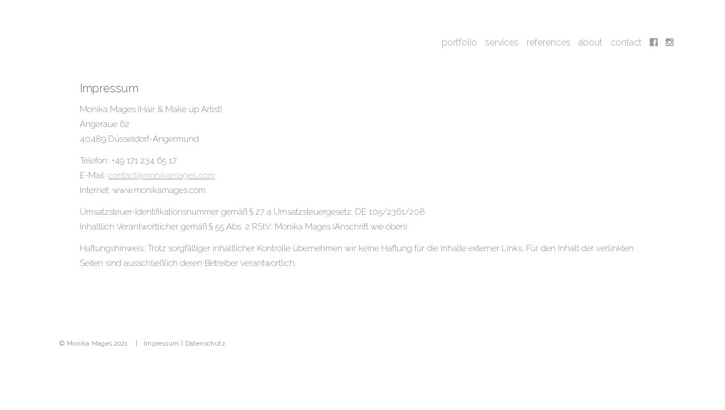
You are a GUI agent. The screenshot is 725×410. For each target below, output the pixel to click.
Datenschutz (205, 343)
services (502, 42)
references (549, 42)
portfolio (459, 42)
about (590, 42)
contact (626, 42)
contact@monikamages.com (161, 175)
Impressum (162, 343)
